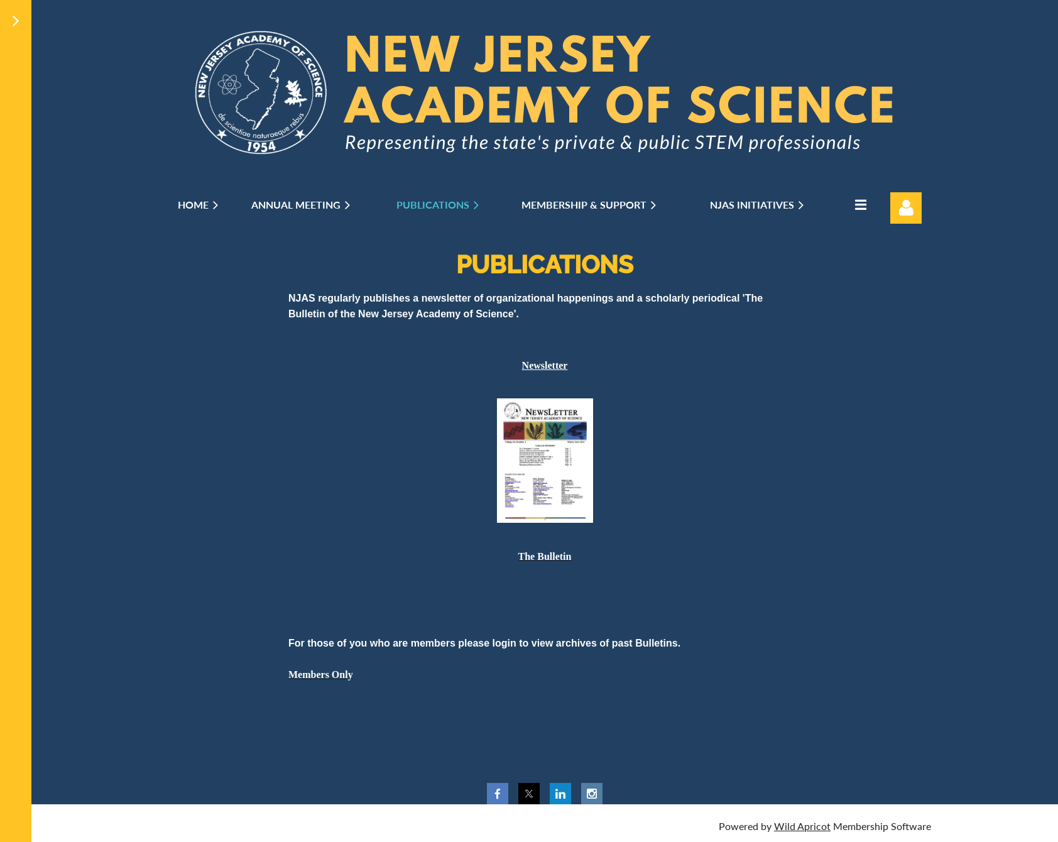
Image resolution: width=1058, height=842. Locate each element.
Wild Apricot (802, 826)
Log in (906, 208)
